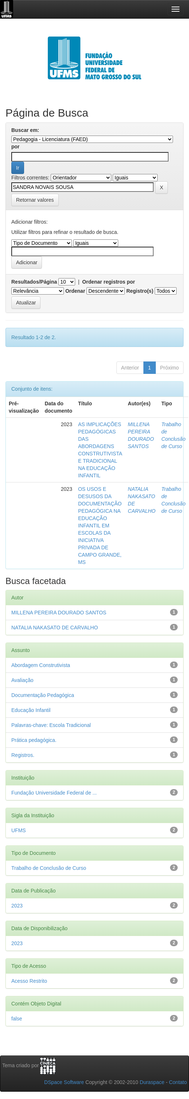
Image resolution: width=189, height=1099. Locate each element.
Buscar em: (25, 130)
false (16, 1019)
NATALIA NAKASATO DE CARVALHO (54, 627)
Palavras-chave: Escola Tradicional (51, 725)
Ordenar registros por (108, 282)
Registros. (22, 755)
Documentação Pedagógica (42, 695)
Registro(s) (139, 291)
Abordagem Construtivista (40, 665)
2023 (17, 906)
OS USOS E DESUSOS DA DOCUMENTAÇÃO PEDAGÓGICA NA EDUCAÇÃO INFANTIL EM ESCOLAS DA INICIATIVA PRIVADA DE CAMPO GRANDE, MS (100, 525)
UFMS (18, 830)
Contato (178, 1082)
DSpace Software (64, 1082)
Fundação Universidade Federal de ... (54, 793)
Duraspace (152, 1082)
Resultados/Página (34, 282)
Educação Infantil (30, 710)
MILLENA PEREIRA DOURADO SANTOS (58, 612)
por (15, 146)
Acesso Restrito (29, 981)
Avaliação (22, 680)
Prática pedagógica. (34, 740)
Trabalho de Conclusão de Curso (48, 868)
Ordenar (75, 291)
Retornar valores (35, 200)
